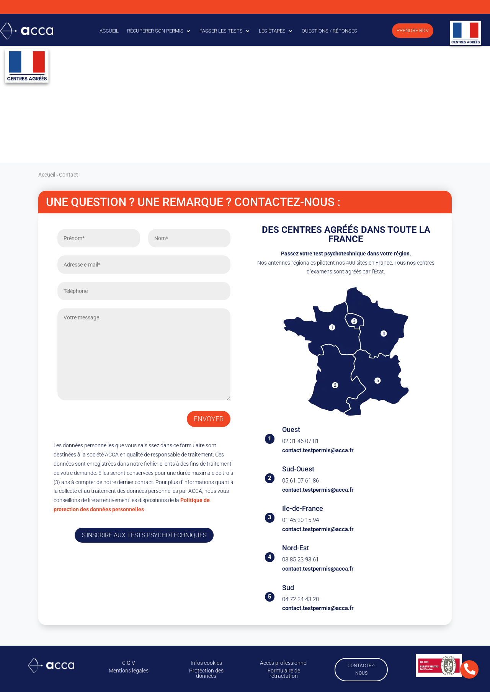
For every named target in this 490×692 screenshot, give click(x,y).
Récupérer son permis (155, 31)
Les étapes (272, 31)
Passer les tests (221, 31)
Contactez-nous (361, 669)
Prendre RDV (413, 30)
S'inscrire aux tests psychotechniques (144, 535)
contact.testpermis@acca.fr (318, 450)
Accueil (109, 31)
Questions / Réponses (329, 31)
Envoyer (209, 419)
